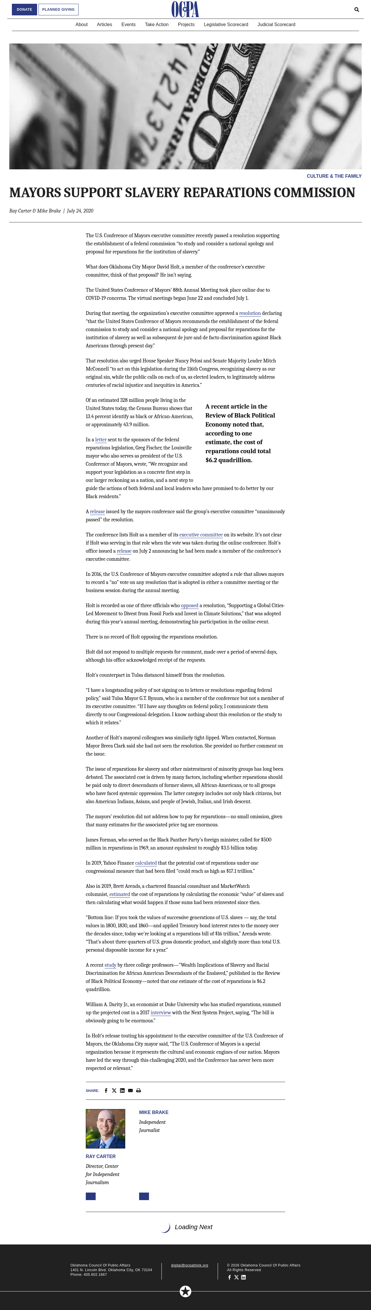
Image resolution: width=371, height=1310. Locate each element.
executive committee (201, 535)
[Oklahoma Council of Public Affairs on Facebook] (229, 1277)
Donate (24, 10)
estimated (119, 894)
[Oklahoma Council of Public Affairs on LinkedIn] (243, 1277)
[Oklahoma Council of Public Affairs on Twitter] (236, 1277)
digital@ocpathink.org (189, 1265)
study (110, 965)
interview (161, 1013)
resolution (250, 313)
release (97, 512)
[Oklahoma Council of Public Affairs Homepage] (185, 9)
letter (101, 440)
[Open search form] (356, 9)
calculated (146, 863)
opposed (189, 606)
